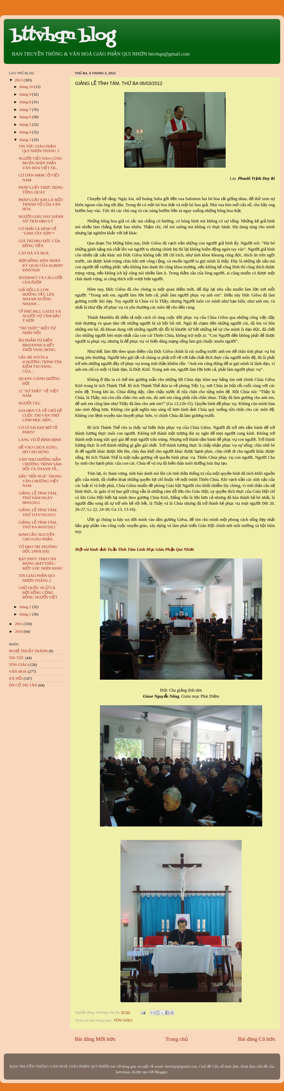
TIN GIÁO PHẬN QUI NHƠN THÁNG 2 (37, 577)
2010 (19, 631)
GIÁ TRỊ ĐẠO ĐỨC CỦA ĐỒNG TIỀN (39, 243)
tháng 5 (26, 124)
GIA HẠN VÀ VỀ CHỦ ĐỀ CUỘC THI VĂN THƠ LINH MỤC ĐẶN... (40, 415)
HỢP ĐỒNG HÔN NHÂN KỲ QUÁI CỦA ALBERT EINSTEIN (41, 265)
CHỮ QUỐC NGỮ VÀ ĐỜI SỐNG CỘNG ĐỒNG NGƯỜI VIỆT (38, 592)
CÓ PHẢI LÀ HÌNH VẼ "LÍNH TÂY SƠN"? (38, 230)
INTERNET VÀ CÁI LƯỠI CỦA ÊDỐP (40, 279)
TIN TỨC (16, 658)
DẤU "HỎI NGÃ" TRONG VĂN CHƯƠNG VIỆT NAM (40, 481)
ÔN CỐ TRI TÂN (23, 685)
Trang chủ (176, 1039)
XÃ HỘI (16, 678)
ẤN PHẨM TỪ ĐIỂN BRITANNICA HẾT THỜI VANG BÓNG (37, 345)
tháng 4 (26, 132)
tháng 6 (26, 117)
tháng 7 (26, 109)
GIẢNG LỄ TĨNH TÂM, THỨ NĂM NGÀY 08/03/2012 (38, 498)
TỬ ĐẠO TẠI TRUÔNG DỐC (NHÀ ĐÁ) (38, 548)
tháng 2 (26, 607)
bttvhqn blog (63, 36)
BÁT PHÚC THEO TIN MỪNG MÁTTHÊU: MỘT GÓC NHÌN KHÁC (41, 563)
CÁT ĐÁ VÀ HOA (34, 253)
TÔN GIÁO (123, 1020)
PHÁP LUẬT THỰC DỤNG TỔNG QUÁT (41, 189)
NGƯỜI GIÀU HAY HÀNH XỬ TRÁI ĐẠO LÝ (41, 218)
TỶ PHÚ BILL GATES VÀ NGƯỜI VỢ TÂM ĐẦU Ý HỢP (40, 316)
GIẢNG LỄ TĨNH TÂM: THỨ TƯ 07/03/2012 (38, 512)
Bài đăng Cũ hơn (256, 1039)
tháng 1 (26, 614)
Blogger (161, 1072)
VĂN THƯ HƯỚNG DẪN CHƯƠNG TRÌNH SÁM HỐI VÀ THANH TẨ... (40, 464)
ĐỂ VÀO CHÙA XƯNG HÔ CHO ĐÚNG (38, 449)
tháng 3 (26, 139)
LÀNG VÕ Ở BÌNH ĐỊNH (40, 439)
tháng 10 (27, 86)
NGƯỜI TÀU (29, 403)
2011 (19, 624)
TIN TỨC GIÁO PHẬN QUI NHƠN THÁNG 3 (39, 148)
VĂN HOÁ (18, 671)
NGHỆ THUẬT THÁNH (28, 651)
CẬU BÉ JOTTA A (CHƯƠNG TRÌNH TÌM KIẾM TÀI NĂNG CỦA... (40, 364)
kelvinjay (123, 1072)
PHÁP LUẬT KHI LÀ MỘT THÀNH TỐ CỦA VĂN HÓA (41, 204)
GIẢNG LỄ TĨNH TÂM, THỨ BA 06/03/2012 (38, 524)
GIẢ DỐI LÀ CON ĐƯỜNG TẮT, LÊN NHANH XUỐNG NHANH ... (36, 297)
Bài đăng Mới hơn (95, 1039)
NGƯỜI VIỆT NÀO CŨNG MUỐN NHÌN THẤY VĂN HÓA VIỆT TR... (40, 163)
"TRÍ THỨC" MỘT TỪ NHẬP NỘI (37, 330)
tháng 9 (26, 94)
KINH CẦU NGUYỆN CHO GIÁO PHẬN (36, 536)
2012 (19, 80)
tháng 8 (26, 102)
